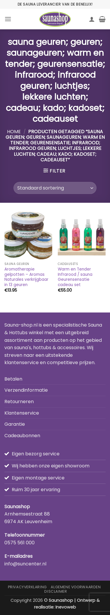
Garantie (14, 424)
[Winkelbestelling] (55, 188)
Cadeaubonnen (22, 435)
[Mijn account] (92, 19)
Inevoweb (65, 607)
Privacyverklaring (27, 586)
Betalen (13, 379)
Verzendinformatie (26, 390)
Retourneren (19, 401)
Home (14, 131)
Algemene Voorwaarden (76, 586)
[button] (7, 19)
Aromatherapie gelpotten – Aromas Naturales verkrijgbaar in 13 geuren (26, 277)
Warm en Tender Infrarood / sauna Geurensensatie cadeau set (75, 277)
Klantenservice (21, 413)
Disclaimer (55, 591)
